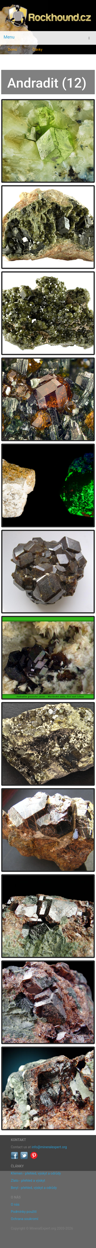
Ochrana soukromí (24, 1219)
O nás (15, 1204)
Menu (9, 36)
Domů (12, 49)
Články (37, 49)
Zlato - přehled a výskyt (28, 1180)
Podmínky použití (24, 1212)
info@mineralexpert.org (49, 1147)
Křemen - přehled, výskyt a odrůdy (36, 1173)
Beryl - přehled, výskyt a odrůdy (34, 1188)
